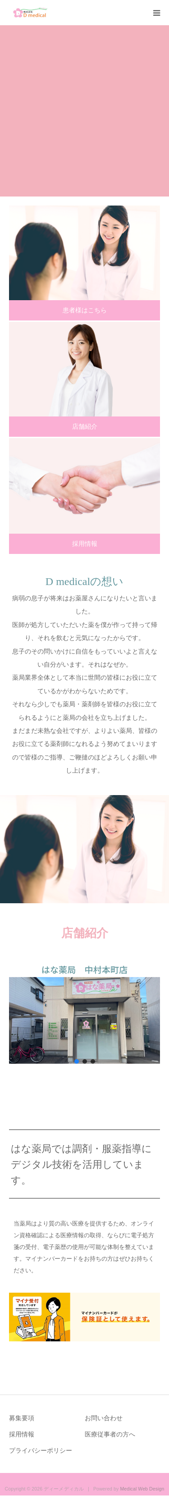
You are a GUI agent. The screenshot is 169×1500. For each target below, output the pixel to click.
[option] (84, 111)
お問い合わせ (104, 1418)
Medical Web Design (142, 1488)
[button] (84, 1013)
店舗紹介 (84, 426)
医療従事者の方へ (110, 1434)
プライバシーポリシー (40, 1450)
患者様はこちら (85, 310)
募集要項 (21, 1418)
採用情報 (84, 543)
